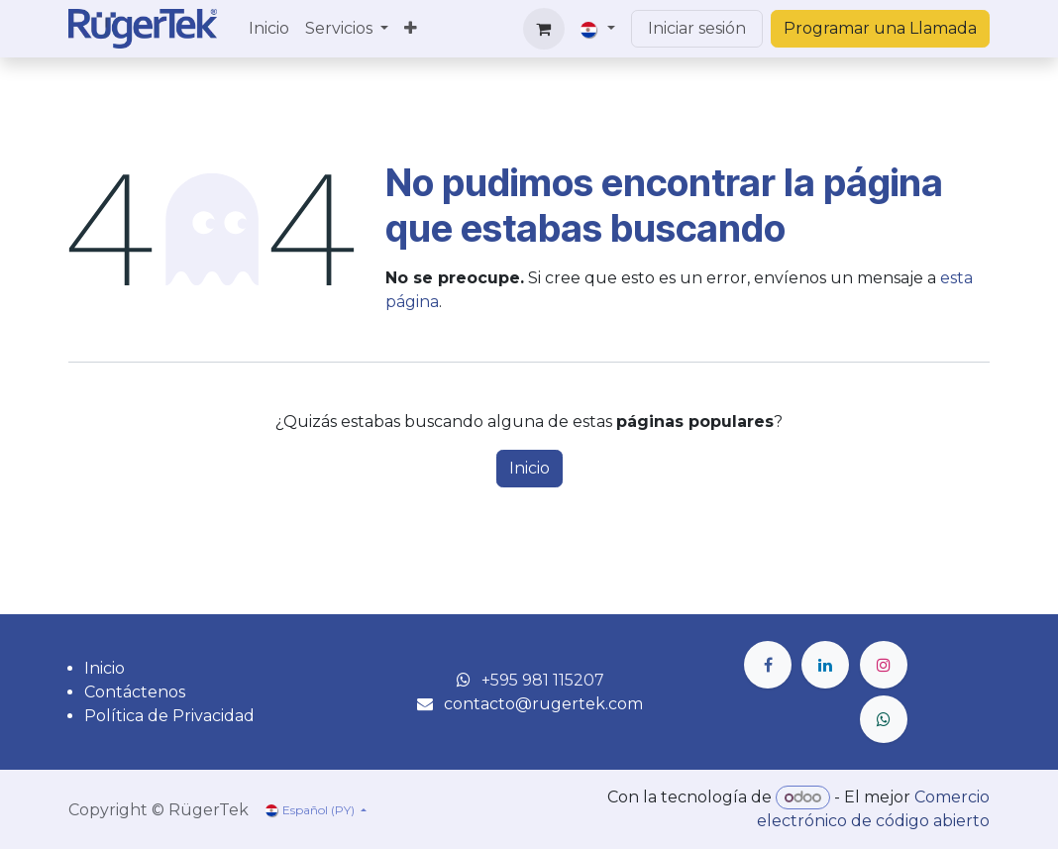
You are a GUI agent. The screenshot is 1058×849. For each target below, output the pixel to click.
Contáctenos (134, 692)
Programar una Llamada (880, 28)
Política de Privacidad (169, 715)
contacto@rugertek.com (543, 703)
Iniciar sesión (697, 28)
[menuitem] (269, 29)
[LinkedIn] (825, 665)
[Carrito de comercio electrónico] (544, 29)
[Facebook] (768, 665)
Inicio (529, 468)
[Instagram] (883, 665)
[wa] (883, 719)
